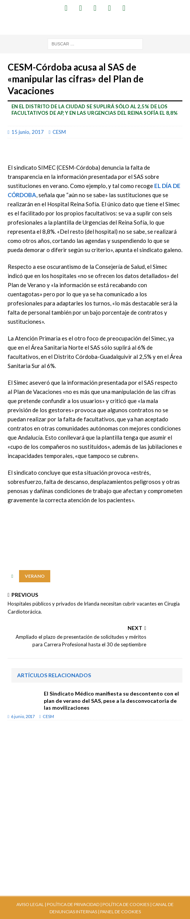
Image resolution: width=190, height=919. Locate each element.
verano (35, 576)
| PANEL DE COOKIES (119, 911)
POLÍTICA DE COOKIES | (127, 904)
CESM (59, 132)
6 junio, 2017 (23, 716)
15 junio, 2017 (27, 132)
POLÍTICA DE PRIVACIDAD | (74, 904)
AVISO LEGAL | (31, 904)
